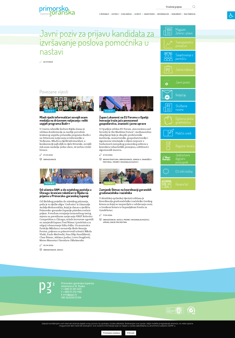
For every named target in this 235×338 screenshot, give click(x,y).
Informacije (163, 14)
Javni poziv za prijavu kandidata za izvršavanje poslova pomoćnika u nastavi (97, 42)
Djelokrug (126, 14)
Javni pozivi (149, 14)
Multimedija (189, 14)
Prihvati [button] (130, 333)
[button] (231, 15)
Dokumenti (176, 14)
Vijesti (137, 14)
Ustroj (115, 14)
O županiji (104, 14)
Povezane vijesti (54, 91)
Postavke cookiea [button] (111, 333)
